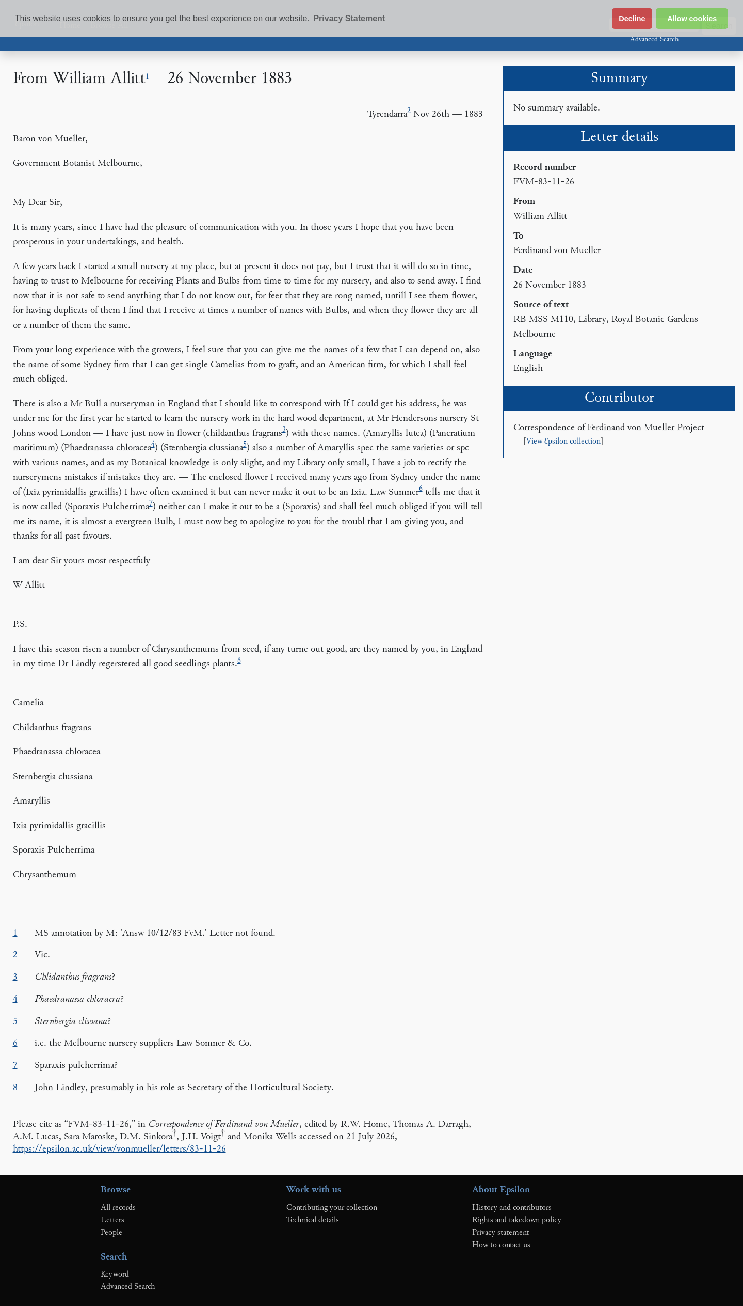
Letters (112, 1220)
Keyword (115, 1274)
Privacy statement (500, 1233)
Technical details (312, 1220)
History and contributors (512, 1208)
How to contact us (501, 1245)
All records (118, 1208)
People (111, 1233)
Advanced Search (654, 39)
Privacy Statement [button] (349, 18)
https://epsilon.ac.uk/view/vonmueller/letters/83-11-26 (119, 1149)
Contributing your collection (331, 1208)
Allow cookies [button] (692, 18)
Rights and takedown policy (516, 1220)
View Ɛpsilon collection (563, 442)
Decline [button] (632, 18)
